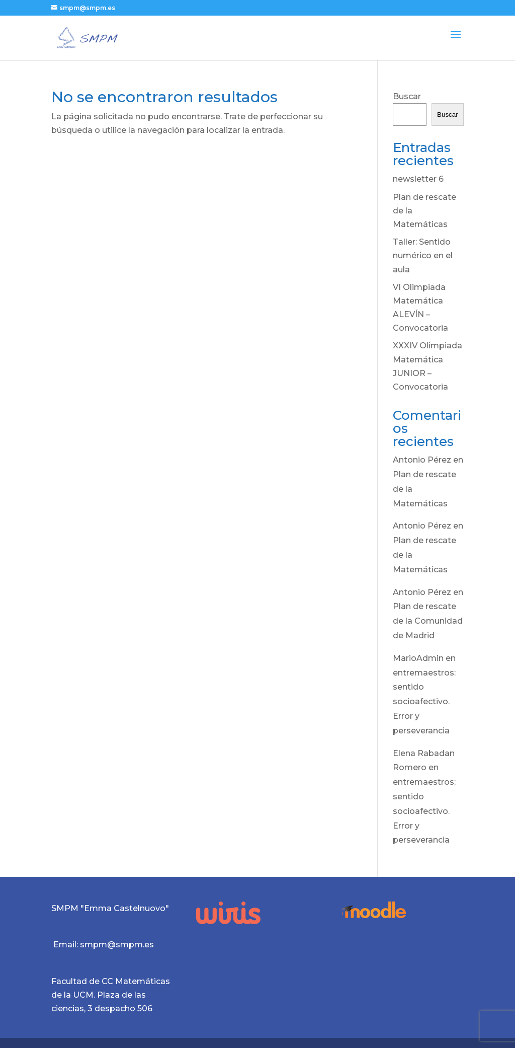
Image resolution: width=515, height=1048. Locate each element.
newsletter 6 (418, 179)
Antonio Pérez (422, 460)
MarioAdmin (418, 658)
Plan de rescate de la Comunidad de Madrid (428, 621)
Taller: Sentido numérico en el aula (423, 255)
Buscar (407, 96)
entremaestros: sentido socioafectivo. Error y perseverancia (424, 701)
